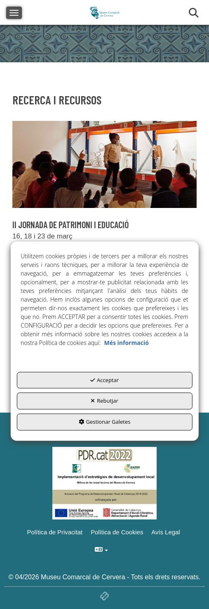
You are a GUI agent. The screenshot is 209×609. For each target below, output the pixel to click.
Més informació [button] (126, 343)
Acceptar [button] (104, 380)
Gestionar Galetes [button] (105, 421)
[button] (166, 532)
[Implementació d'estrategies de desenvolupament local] (104, 482)
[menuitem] (166, 532)
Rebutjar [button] (104, 401)
